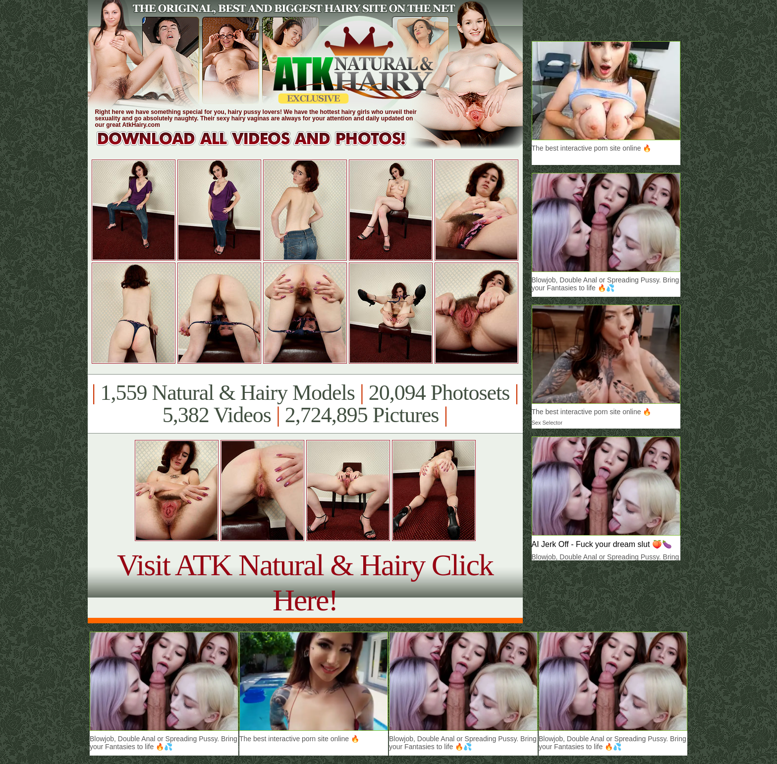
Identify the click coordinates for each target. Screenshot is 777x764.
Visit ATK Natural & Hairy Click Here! (305, 582)
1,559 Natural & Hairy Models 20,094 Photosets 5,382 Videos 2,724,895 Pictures (305, 404)
